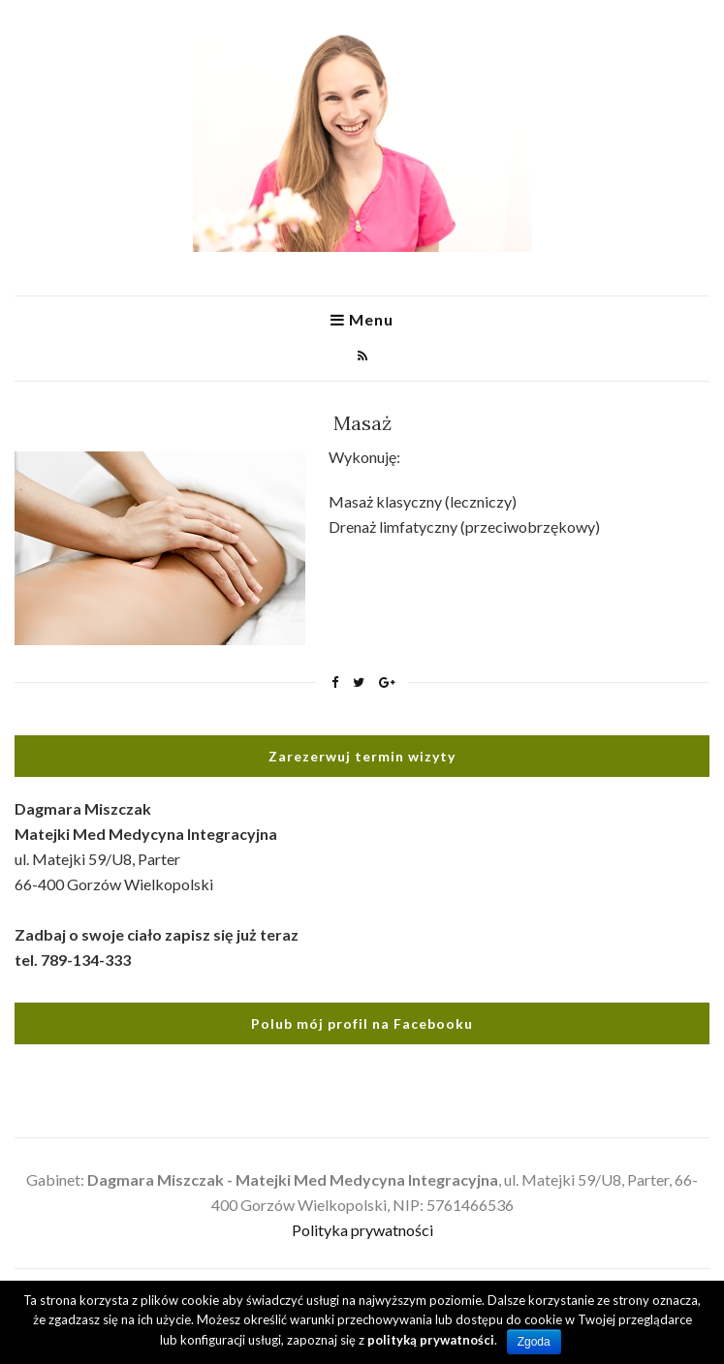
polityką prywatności (430, 1340)
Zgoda (534, 1341)
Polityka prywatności (362, 1230)
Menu (362, 319)
